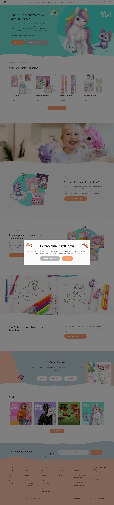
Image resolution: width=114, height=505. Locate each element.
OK (67, 258)
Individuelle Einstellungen (50, 258)
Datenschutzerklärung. (76, 253)
